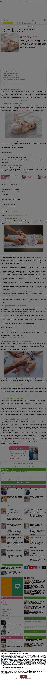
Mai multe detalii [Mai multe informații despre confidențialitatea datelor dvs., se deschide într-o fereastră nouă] (7, 658)
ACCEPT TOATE (23, 676)
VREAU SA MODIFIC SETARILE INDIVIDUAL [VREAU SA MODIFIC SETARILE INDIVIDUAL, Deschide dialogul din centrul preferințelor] (23, 678)
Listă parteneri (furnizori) (5, 673)
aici (8, 663)
